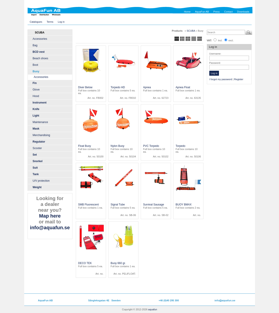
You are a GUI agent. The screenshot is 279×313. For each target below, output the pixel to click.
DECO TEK (85, 263)
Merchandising (41, 135)
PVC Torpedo (151, 146)
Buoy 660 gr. (118, 263)
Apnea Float (183, 87)
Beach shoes (40, 58)
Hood (36, 96)
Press (216, 11)
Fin (35, 83)
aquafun (152, 309)
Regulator (39, 141)
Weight (37, 187)
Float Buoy (84, 146)
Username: (215, 53)
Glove (36, 89)
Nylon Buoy (117, 146)
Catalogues (36, 21)
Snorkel (38, 161)
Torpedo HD (118, 87)
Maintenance (40, 122)
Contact (228, 11)
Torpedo (180, 146)
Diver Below (85, 87)
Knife (36, 109)
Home (187, 11)
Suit (35, 167)
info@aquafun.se (50, 227)
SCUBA (191, 30)
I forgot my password (220, 79)
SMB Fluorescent (88, 204)
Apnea (147, 87)
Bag (35, 45)
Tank (36, 174)
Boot (35, 64)
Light (36, 115)
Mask (36, 128)
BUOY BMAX (184, 204)
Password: (215, 63)
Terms (50, 21)
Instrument (40, 102)
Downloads (243, 11)
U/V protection (41, 180)
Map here (50, 216)
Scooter (37, 148)
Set (35, 154)
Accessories (40, 38)
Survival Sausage (153, 204)
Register (238, 79)
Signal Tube (118, 204)
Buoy (36, 71)
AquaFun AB (202, 11)
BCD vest (39, 51)
